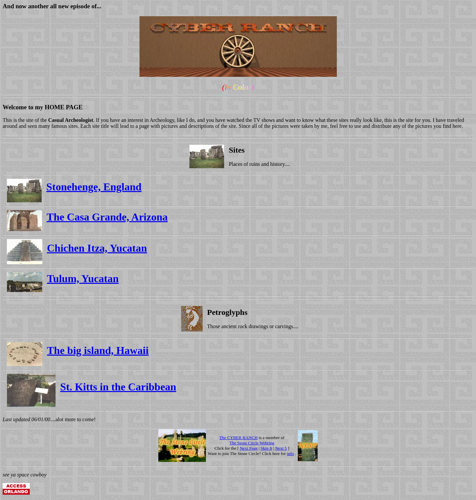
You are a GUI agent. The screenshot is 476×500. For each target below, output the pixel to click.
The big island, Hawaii (98, 350)
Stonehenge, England (93, 187)
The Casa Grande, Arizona (107, 217)
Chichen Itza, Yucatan (97, 248)
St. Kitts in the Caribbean (118, 387)
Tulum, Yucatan (83, 278)
